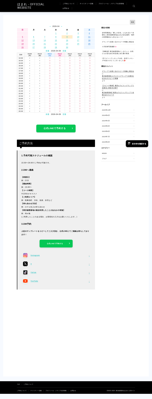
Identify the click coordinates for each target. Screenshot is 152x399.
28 (45, 47)
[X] (56, 265)
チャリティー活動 (89, 4)
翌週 (64, 51)
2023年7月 (106, 136)
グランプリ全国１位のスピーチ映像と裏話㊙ (118, 42)
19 (23, 44)
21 (45, 44)
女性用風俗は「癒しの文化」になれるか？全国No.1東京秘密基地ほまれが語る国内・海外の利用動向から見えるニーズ (118, 35)
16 (67, 40)
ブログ (104, 158)
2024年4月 (106, 121)
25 (89, 44)
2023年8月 (106, 131)
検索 (132, 22)
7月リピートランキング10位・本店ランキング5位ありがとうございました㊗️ (118, 59)
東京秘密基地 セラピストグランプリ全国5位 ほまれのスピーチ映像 (118, 77)
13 (34, 40)
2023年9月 (106, 126)
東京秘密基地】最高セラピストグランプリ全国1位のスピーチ (118, 94)
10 (78, 37)
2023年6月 (106, 142)
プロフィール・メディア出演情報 (113, 4)
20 (34, 44)
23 (67, 44)
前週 (47, 51)
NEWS (104, 153)
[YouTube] (56, 282)
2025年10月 (106, 110)
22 (56, 44)
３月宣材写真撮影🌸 (109, 46)
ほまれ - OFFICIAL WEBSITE (39, 6)
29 (56, 47)
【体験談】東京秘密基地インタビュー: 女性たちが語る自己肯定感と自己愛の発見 (118, 52)
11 (89, 37)
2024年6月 (106, 115)
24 (78, 44)
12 (23, 40)
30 (67, 47)
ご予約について (71, 4)
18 (89, 40)
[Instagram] (56, 256)
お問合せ (68, 8)
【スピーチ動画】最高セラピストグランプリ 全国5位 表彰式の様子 (118, 87)
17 (78, 40)
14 (45, 40)
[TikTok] (56, 273)
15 (56, 40)
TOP (18, 385)
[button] (137, 143)
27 (34, 47)
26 (23, 47)
